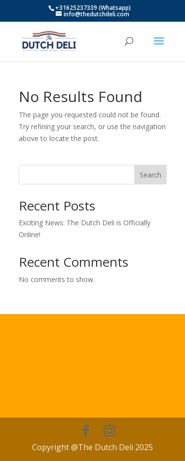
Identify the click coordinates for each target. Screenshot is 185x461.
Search (150, 174)
